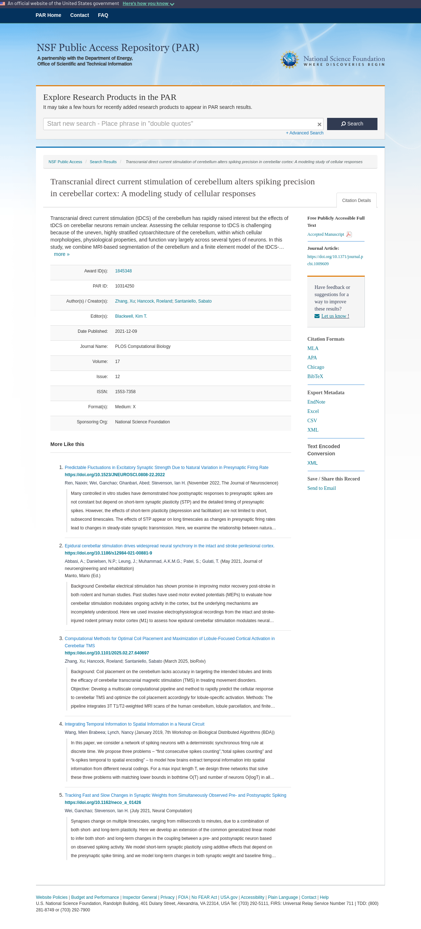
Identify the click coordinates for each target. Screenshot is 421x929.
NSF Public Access (65, 162)
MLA (312, 348)
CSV (312, 420)
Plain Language (283, 897)
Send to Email (321, 488)
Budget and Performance (95, 897)
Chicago (315, 367)
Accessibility (252, 897)
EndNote (316, 402)
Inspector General (140, 897)
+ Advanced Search (304, 132)
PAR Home (48, 15)
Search (352, 124)
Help (324, 897)
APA (312, 357)
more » (62, 254)
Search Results (103, 162)
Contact (79, 15)
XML (312, 430)
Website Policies (52, 897)
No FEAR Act (204, 897)
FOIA (183, 897)
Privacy (167, 897)
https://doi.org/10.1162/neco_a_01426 (104, 802)
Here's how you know (149, 3)
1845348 (123, 270)
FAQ (103, 15)
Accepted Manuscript (329, 234)
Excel (313, 411)
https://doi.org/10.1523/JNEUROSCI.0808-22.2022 (116, 474)
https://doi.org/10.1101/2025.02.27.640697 (108, 653)
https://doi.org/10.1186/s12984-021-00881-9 (109, 553)
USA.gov (229, 897)
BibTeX (315, 376)
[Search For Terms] (183, 124)
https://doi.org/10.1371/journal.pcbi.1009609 (335, 260)
